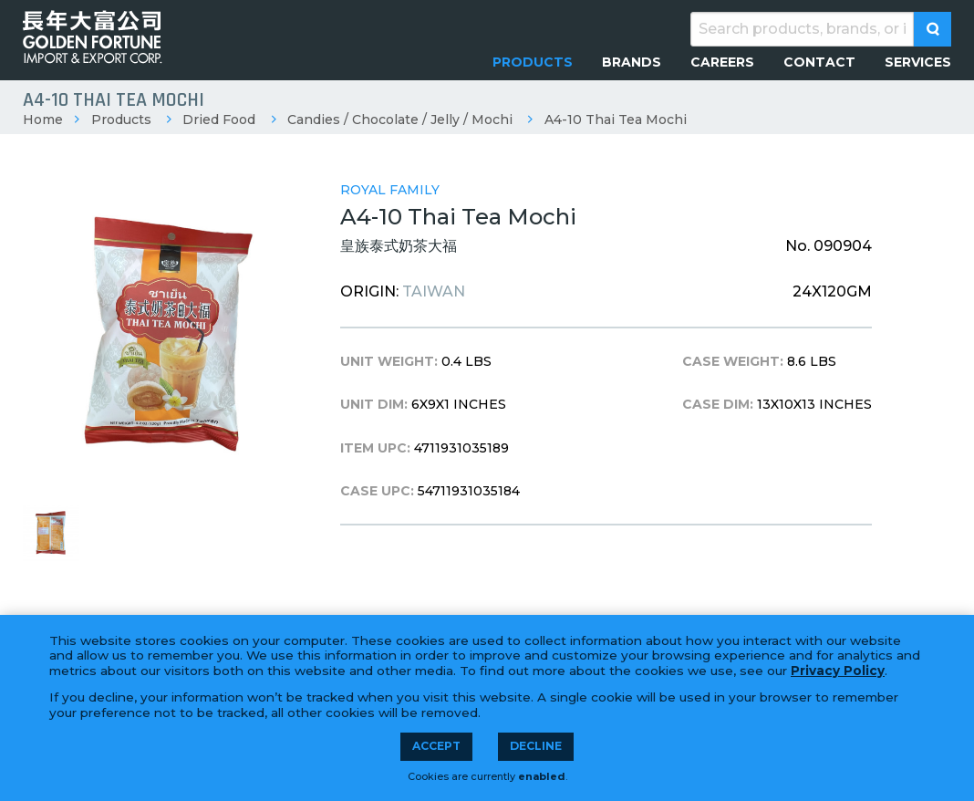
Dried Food (218, 119)
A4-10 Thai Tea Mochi (615, 119)
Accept (436, 746)
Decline (536, 746)
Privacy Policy (838, 670)
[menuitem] (532, 62)
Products (121, 119)
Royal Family (390, 190)
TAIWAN (433, 291)
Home (43, 119)
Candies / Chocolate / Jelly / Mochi (400, 119)
